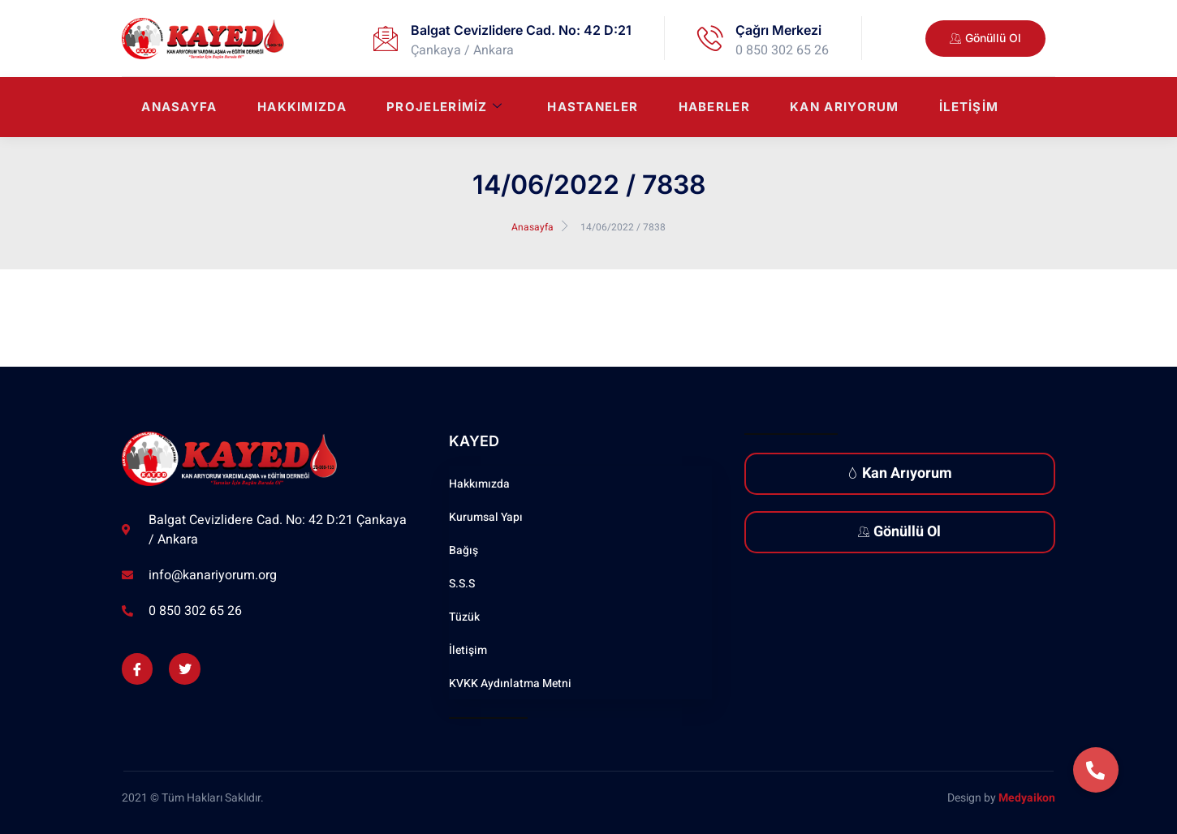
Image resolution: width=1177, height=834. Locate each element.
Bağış (463, 550)
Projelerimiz (442, 107)
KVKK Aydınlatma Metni (510, 683)
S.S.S (462, 583)
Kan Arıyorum (844, 107)
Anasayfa (175, 107)
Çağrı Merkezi (778, 30)
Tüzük (464, 617)
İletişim (968, 107)
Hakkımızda (298, 107)
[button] (1096, 770)
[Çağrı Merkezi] (710, 38)
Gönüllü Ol (899, 532)
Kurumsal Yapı (486, 517)
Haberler (712, 107)
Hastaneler (590, 107)
